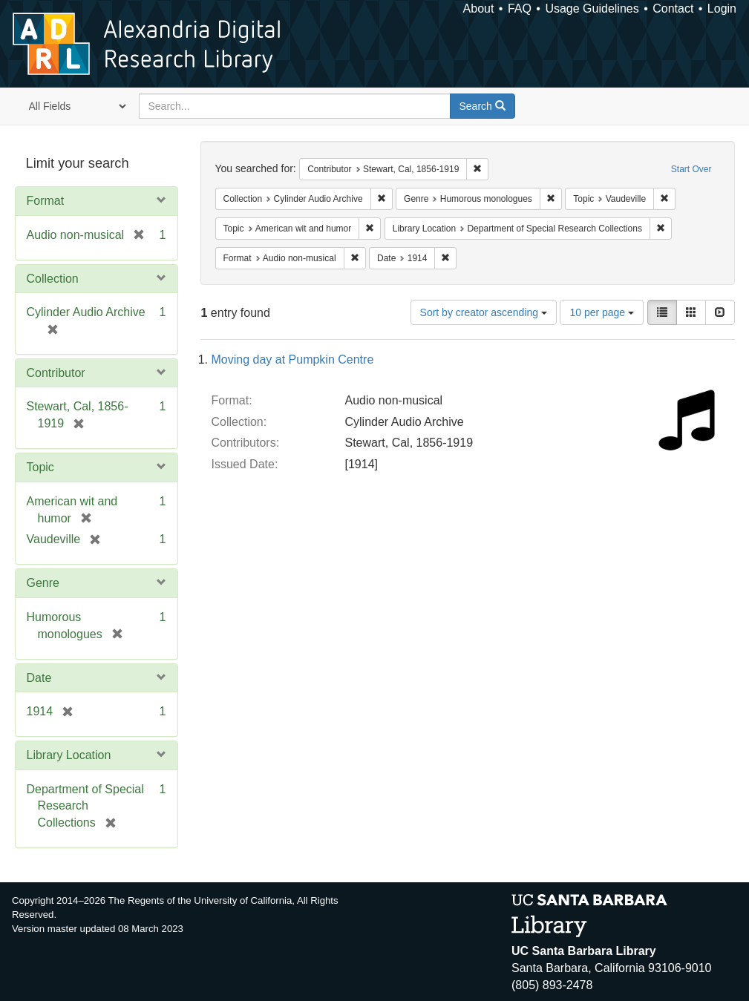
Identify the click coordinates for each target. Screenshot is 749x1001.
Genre (43, 583)
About (478, 8)
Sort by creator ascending (483, 312)
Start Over (691, 169)
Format (46, 200)
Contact (672, 8)
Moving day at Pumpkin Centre (293, 359)
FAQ (520, 8)
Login (721, 8)
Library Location (69, 755)
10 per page (601, 312)
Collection (53, 278)
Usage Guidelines (591, 8)
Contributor (56, 373)
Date (39, 678)
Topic (40, 467)
